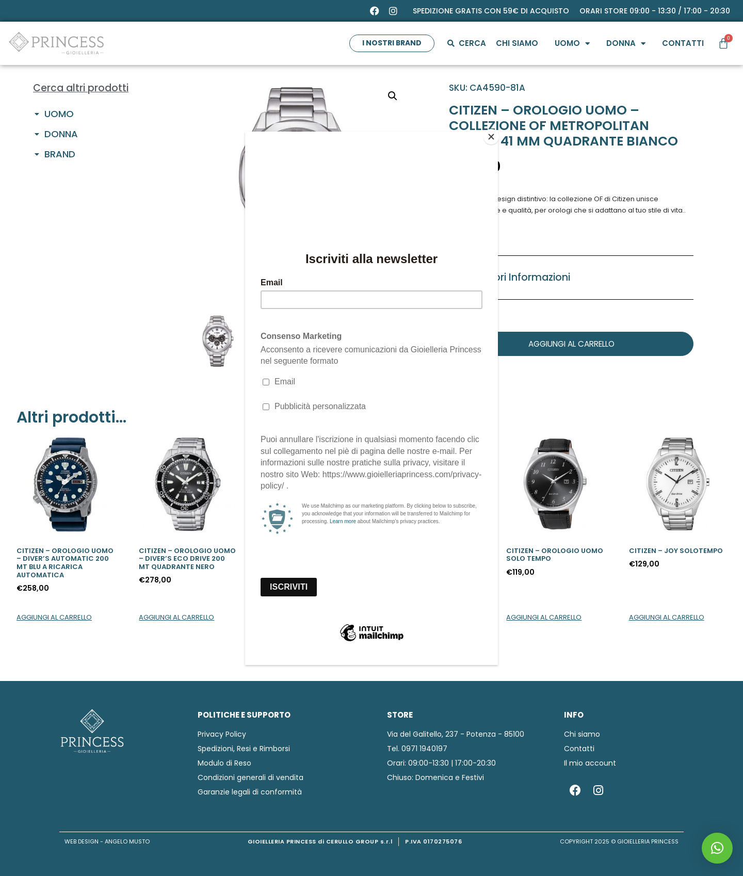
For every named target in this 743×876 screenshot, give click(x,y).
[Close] (495, 134)
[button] (717, 848)
